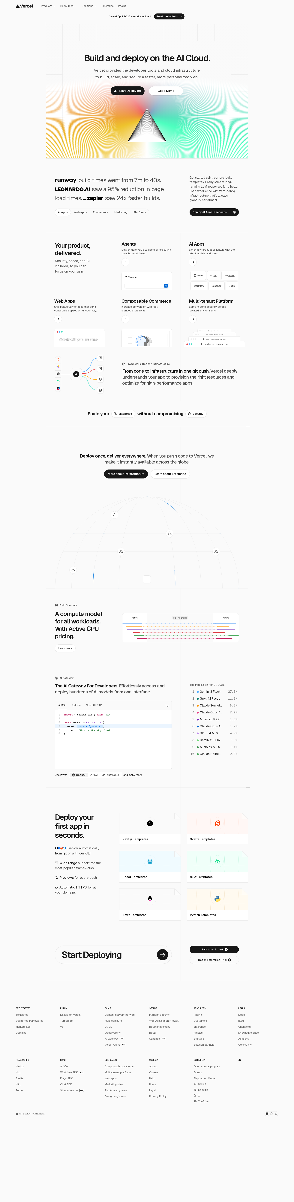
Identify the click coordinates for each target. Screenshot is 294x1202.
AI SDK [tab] (62, 705)
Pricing (122, 6)
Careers (154, 1072)
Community (245, 1044)
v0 (61, 1026)
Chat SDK (66, 1084)
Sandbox (157, 1038)
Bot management (159, 1026)
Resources (68, 6)
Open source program (207, 1066)
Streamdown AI (72, 1090)
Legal (152, 1090)
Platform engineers (116, 1090)
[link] (169, 16)
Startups (199, 1038)
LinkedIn (201, 1089)
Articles (198, 1032)
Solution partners (204, 1044)
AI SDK (64, 1066)
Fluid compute (113, 1020)
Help (151, 1078)
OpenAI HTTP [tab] (94, 705)
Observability (113, 1032)
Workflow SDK (71, 1072)
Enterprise (108, 6)
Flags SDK (66, 1078)
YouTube (201, 1101)
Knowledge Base (248, 1032)
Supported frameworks (29, 1020)
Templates (22, 1014)
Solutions (89, 6)
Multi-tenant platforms (118, 1072)
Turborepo (66, 1020)
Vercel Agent (115, 1044)
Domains (21, 1032)
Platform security (159, 1014)
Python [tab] (76, 705)
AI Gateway (114, 1038)
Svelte (19, 1078)
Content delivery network (120, 1014)
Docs (241, 1014)
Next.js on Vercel (70, 1014)
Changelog (244, 1026)
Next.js (20, 1066)
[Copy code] (167, 706)
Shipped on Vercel (204, 1078)
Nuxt (18, 1072)
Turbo (19, 1090)
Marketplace (23, 1026)
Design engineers (115, 1096)
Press (152, 1084)
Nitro (18, 1084)
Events (198, 1072)
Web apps (111, 1078)
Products (48, 6)
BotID (152, 1032)
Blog (241, 1020)
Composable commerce (119, 1066)
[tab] (63, 212)
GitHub (200, 1084)
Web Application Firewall (163, 1020)
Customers (200, 1020)
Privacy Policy (158, 1096)
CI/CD (108, 1026)
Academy (244, 1038)
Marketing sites (114, 1084)
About (153, 1066)
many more (135, 775)
